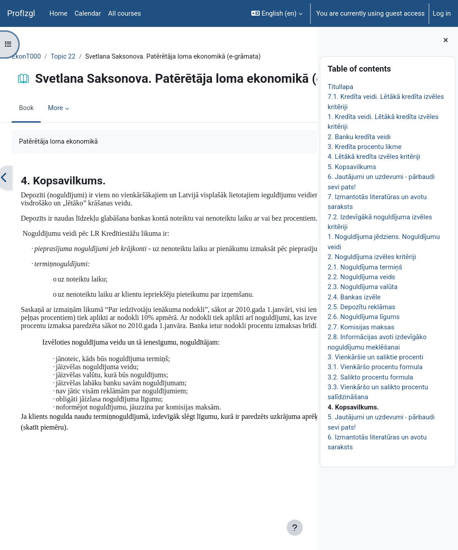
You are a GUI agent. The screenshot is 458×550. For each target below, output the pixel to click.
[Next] (307, 208)
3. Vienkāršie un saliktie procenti (375, 357)
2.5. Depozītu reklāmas (361, 307)
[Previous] (24, 208)
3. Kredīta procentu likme (364, 147)
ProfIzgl (21, 13)
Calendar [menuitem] (88, 13)
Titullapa (340, 87)
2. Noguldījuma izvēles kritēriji (371, 257)
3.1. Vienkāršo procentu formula (374, 367)
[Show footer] (295, 528)
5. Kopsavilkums (351, 167)
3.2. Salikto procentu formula (370, 377)
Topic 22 (84, 57)
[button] (277, 13)
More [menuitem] (76, 139)
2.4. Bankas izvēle (354, 297)
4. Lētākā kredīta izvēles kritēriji (373, 157)
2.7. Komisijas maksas (360, 327)
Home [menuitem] (59, 13)
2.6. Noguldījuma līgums (363, 317)
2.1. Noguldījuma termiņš (364, 267)
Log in (442, 13)
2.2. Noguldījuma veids (361, 277)
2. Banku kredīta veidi (358, 137)
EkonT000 (47, 57)
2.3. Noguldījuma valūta (362, 287)
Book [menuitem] (46, 139)
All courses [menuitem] (124, 13)
